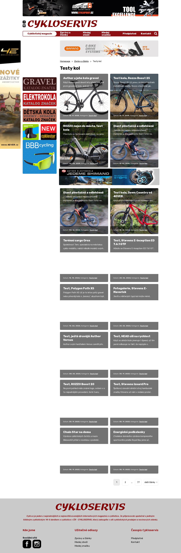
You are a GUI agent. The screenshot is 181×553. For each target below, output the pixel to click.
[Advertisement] (40, 57)
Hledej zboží (86, 33)
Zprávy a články (65, 33)
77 (138, 482)
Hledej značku (106, 33)
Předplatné (129, 33)
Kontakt (146, 33)
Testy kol (92, 115)
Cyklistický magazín (40, 33)
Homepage (65, 61)
